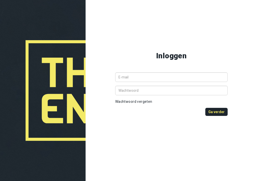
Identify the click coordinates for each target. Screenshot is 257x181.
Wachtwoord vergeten (133, 102)
